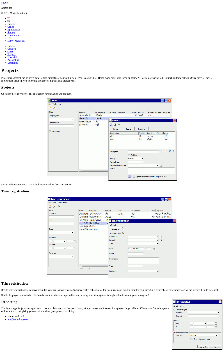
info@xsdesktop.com (18, 319)
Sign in (4, 2)
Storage (11, 32)
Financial (12, 57)
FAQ (9, 38)
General (11, 24)
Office (10, 26)
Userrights (12, 62)
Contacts (11, 48)
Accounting (13, 60)
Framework (13, 35)
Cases (10, 51)
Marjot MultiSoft (16, 40)
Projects (11, 54)
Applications (13, 29)
